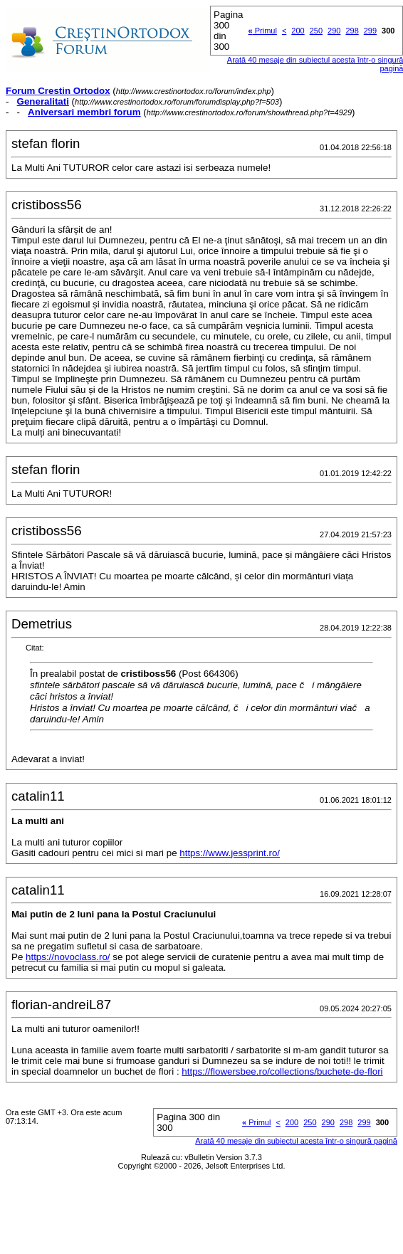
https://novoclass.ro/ (68, 957)
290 (334, 30)
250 (316, 30)
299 (370, 30)
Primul (262, 30)
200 (297, 30)
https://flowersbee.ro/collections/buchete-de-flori (282, 1071)
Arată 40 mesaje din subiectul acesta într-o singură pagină (296, 1141)
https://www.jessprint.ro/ (229, 853)
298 (351, 30)
